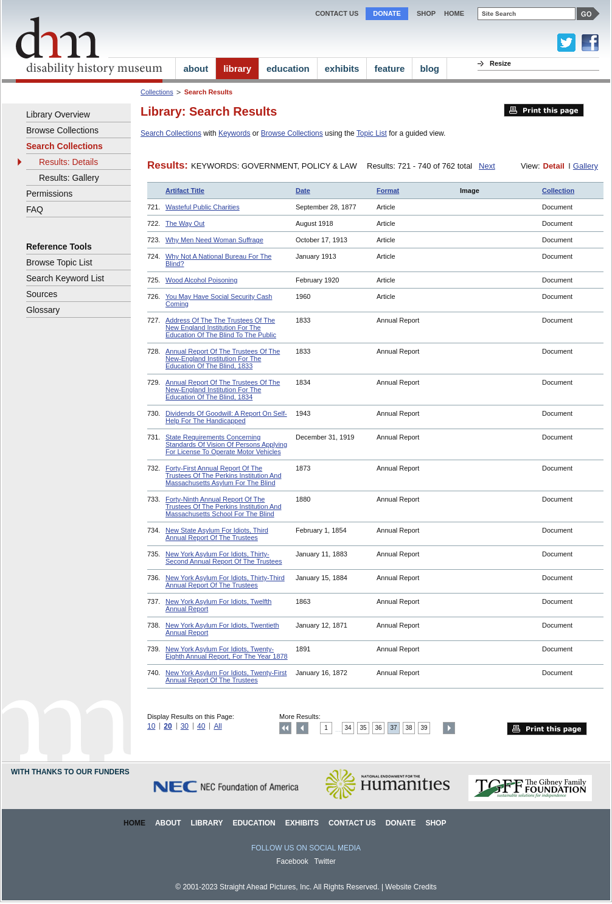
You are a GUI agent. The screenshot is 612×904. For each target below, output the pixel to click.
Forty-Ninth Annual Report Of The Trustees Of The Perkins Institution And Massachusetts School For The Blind (223, 506)
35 (363, 727)
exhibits (342, 68)
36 (378, 727)
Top (285, 728)
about (195, 68)
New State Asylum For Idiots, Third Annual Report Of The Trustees (216, 534)
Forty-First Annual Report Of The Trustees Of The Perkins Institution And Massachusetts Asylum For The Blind (223, 475)
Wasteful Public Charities (202, 207)
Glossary (43, 310)
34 (348, 727)
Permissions (49, 193)
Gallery (585, 165)
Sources (41, 294)
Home (134, 823)
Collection (558, 190)
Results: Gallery (69, 178)
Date (303, 190)
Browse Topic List (59, 262)
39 (424, 727)
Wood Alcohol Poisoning (201, 280)
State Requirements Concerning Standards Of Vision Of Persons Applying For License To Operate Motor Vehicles (226, 444)
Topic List (371, 133)
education (288, 68)
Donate (387, 13)
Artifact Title (184, 190)
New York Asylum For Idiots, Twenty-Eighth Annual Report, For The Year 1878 (226, 652)
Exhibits (302, 823)
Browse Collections (292, 133)
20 (168, 726)
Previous (302, 728)
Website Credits (410, 887)
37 (394, 727)
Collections (157, 92)
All (217, 726)
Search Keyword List (65, 278)
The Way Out (184, 223)
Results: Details (68, 162)
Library (207, 823)
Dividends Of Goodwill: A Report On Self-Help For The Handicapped (226, 417)
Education (253, 823)
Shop (426, 13)
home (454, 13)
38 (409, 727)
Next (487, 165)
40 (201, 726)
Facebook (292, 861)
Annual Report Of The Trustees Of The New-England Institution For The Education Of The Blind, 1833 (222, 359)
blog (429, 68)
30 (185, 726)
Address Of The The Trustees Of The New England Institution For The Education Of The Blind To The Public (220, 327)
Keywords (234, 133)
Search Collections (171, 133)
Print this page (544, 110)
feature (389, 68)
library (237, 68)
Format (388, 190)
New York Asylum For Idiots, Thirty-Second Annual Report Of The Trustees (223, 557)
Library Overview (58, 114)
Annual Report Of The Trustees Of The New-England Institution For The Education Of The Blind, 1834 (222, 390)
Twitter (325, 861)
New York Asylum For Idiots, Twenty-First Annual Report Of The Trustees (226, 676)
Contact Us (336, 13)
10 (151, 726)
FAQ (34, 209)
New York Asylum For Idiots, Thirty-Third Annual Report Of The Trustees (225, 581)
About (168, 823)
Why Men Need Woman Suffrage (214, 240)
